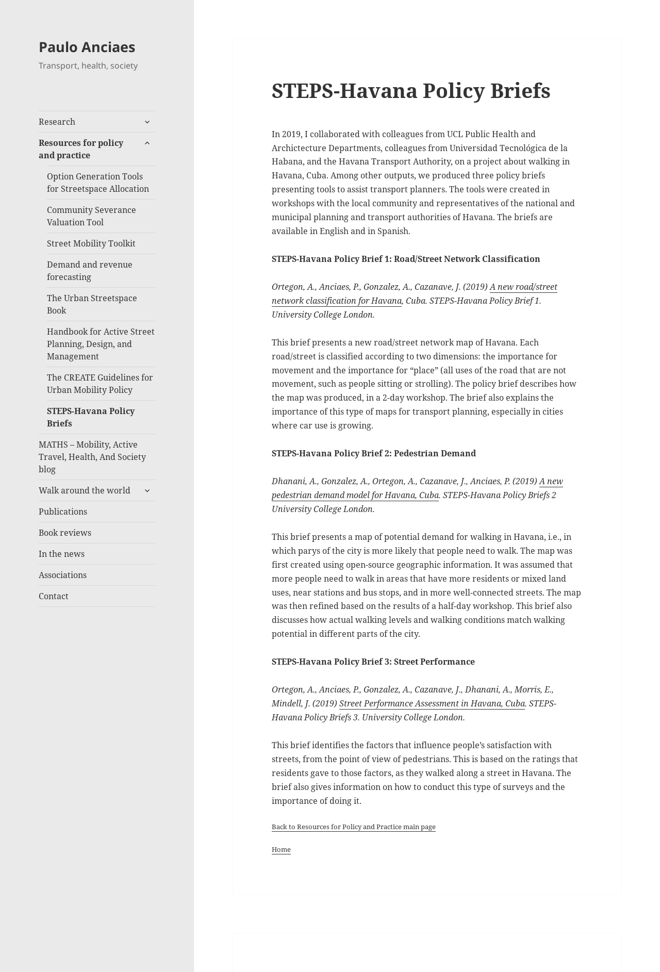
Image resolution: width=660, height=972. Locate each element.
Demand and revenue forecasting (90, 271)
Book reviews (65, 532)
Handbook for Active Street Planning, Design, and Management (101, 344)
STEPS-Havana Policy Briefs (91, 417)
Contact (54, 596)
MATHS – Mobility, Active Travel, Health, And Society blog (92, 457)
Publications (63, 511)
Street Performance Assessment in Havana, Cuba (432, 703)
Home (281, 849)
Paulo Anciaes (87, 46)
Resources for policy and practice (81, 149)
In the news (62, 553)
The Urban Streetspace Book (92, 304)
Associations (63, 575)
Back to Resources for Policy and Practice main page (354, 826)
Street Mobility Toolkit (91, 243)
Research (57, 121)
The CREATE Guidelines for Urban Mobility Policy (100, 384)
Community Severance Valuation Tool (91, 216)
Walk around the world (84, 490)
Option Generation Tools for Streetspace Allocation (98, 182)
